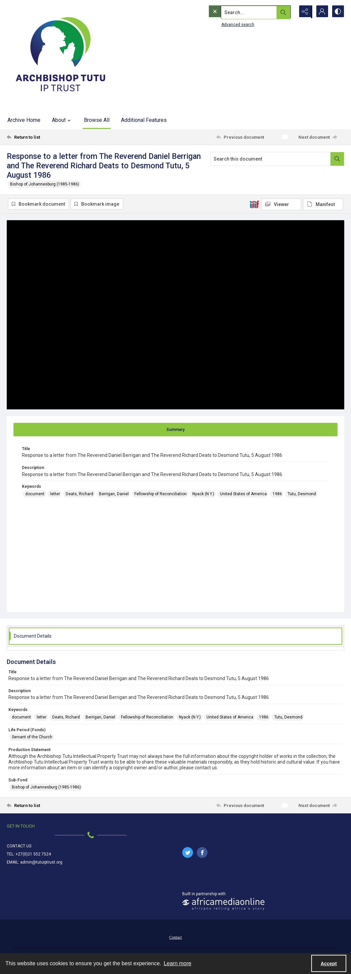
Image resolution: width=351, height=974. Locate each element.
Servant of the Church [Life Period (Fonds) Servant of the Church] (32, 737)
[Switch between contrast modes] (337, 11)
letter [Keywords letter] (55, 494)
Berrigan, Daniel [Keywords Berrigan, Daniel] (114, 494)
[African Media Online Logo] (223, 904)
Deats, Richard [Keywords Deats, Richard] (79, 494)
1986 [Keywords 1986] (277, 494)
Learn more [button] (177, 963)
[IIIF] (254, 204)
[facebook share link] (202, 852)
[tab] (175, 429)
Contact (175, 937)
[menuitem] (175, 937)
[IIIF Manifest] (323, 204)
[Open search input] (287, 11)
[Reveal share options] (303, 11)
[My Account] (320, 11)
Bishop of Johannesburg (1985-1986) (44, 184)
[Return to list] (53, 137)
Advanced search (224, 24)
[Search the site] (237, 11)
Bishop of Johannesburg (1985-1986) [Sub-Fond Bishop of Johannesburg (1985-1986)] (46, 787)
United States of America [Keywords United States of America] (243, 494)
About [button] (62, 120)
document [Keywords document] (34, 494)
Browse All (96, 120)
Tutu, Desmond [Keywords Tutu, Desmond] (302, 494)
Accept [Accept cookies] (329, 963)
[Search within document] (337, 159)
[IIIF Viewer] (281, 204)
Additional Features (144, 120)
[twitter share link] (187, 852)
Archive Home (23, 120)
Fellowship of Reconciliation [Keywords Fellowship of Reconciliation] (160, 494)
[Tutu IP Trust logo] (61, 55)
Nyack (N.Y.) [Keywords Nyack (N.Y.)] (203, 494)
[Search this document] (270, 159)
